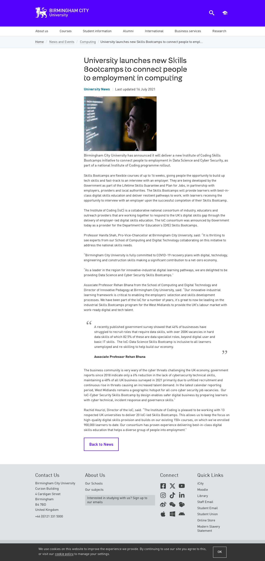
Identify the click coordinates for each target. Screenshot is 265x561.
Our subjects (94, 490)
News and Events (61, 42)
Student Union (207, 514)
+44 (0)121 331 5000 (49, 516)
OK (220, 552)
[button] (41, 31)
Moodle (202, 490)
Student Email (207, 508)
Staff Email (205, 502)
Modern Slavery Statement (208, 529)
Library (202, 496)
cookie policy (64, 554)
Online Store (206, 520)
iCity (200, 483)
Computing (88, 42)
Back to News (101, 445)
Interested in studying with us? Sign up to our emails (117, 500)
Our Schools (94, 483)
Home (39, 42)
